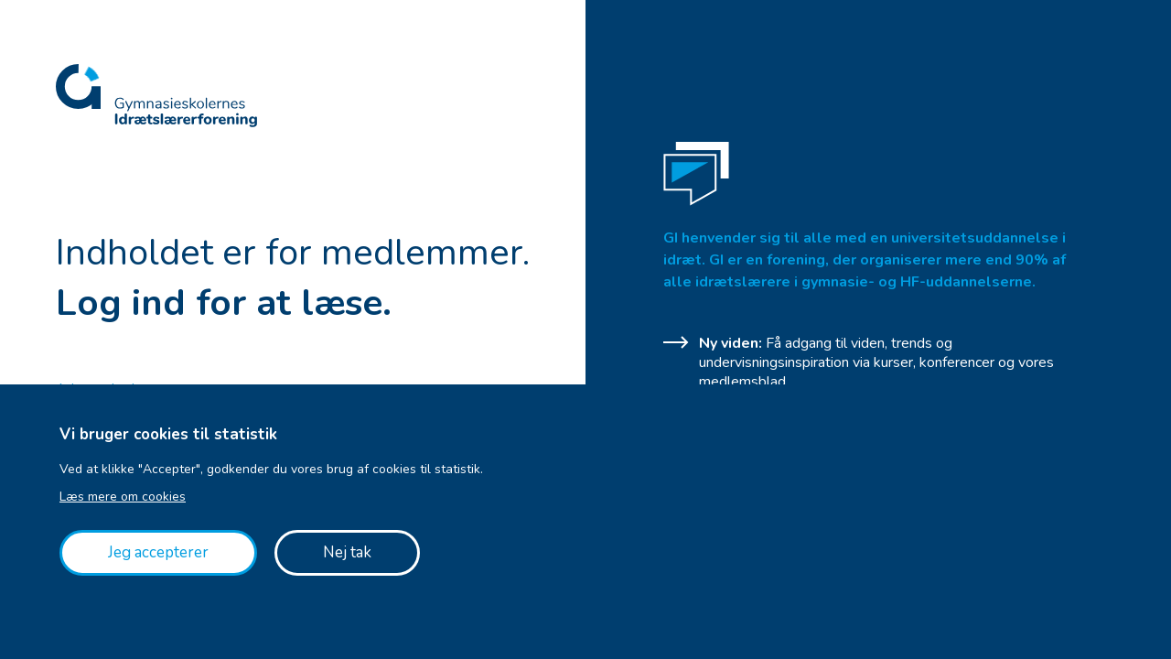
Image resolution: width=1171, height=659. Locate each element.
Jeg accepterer (158, 552)
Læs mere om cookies (122, 496)
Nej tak (347, 552)
